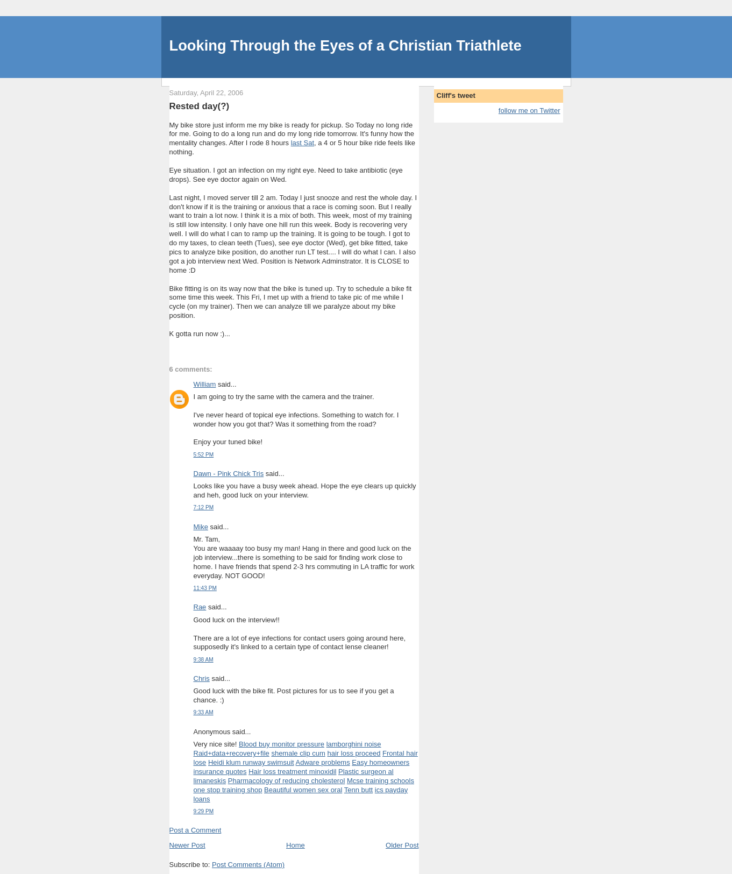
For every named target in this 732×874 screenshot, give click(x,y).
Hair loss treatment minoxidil (292, 772)
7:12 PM (204, 507)
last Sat (302, 143)
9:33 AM (204, 712)
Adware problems (323, 762)
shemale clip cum (298, 753)
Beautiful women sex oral (303, 790)
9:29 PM (204, 811)
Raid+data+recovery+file (231, 753)
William (205, 384)
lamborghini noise (353, 744)
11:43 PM (205, 588)
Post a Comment (195, 830)
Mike (201, 527)
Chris (202, 678)
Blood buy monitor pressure (281, 744)
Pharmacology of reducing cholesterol (286, 781)
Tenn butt (358, 790)
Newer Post (187, 845)
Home (295, 845)
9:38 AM (204, 660)
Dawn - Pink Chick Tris (229, 474)
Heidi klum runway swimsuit (251, 762)
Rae (200, 607)
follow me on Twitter (529, 110)
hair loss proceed (353, 753)
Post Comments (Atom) (248, 865)
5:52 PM (204, 455)
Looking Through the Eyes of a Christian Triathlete (345, 45)
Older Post (402, 845)
